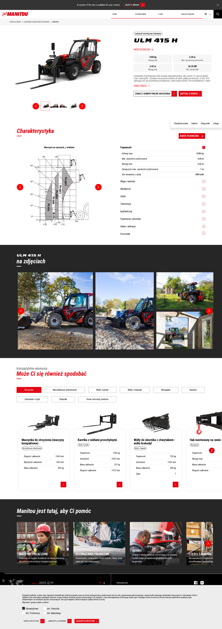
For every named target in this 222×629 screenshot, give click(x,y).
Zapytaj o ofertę (191, 94)
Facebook (194, 582)
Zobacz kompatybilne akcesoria (152, 93)
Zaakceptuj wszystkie (87, 621)
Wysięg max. (153, 69)
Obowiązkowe (32, 608)
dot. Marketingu (54, 613)
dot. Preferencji (33, 613)
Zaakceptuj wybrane (60, 621)
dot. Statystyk (53, 608)
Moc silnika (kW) (192, 69)
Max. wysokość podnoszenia (192, 60)
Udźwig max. (153, 60)
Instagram (201, 582)
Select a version (135, 5)
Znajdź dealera (187, 14)
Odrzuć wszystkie (34, 621)
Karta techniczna (142, 49)
